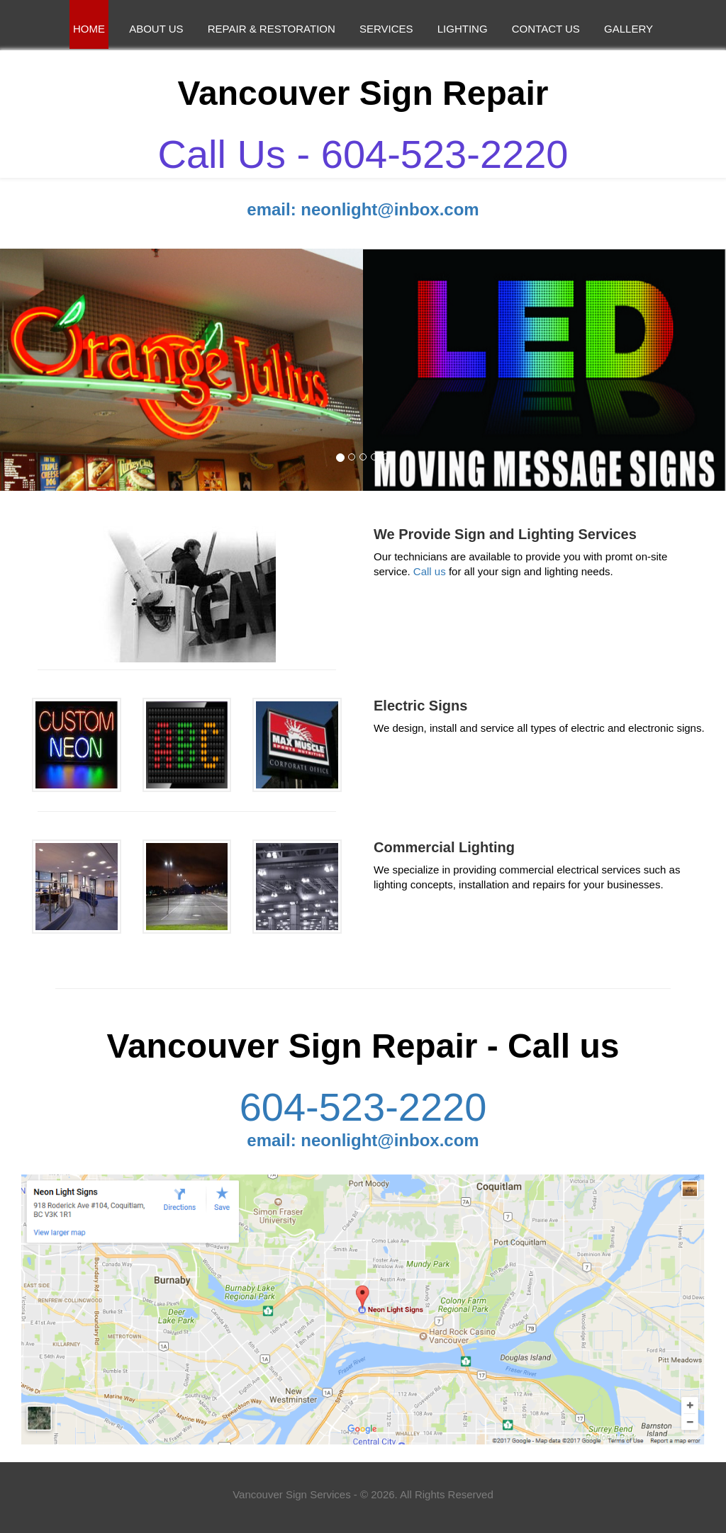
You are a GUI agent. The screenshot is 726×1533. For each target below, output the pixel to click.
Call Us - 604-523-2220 (363, 154)
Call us (429, 571)
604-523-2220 (363, 1107)
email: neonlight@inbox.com (363, 209)
